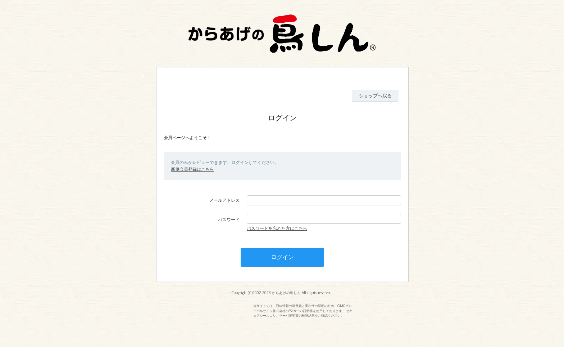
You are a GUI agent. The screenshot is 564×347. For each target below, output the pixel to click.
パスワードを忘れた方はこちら (277, 228)
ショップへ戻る (375, 95)
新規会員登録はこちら (192, 169)
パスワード (229, 220)
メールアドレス (224, 200)
